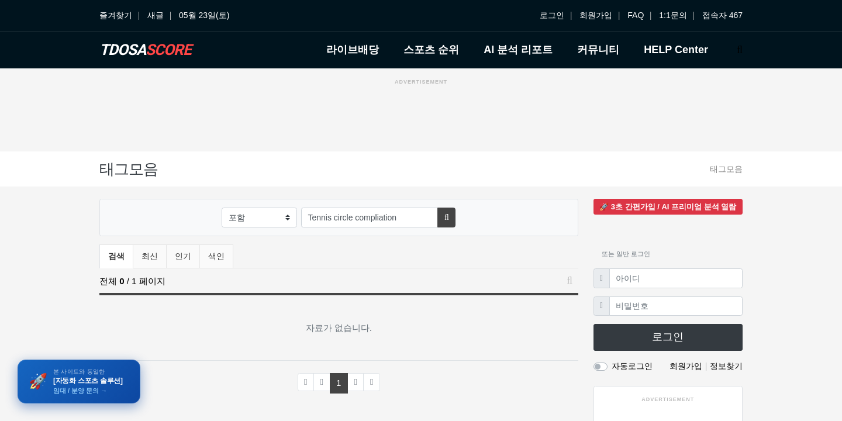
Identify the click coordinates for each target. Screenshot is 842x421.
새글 (155, 15)
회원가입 (595, 15)
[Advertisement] (421, 116)
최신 (150, 256)
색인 (216, 256)
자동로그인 (632, 366)
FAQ (635, 15)
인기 (183, 256)
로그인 (552, 15)
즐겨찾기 (115, 15)
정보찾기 (726, 366)
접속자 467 (722, 15)
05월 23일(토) (204, 15)
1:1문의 (672, 15)
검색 (116, 256)
